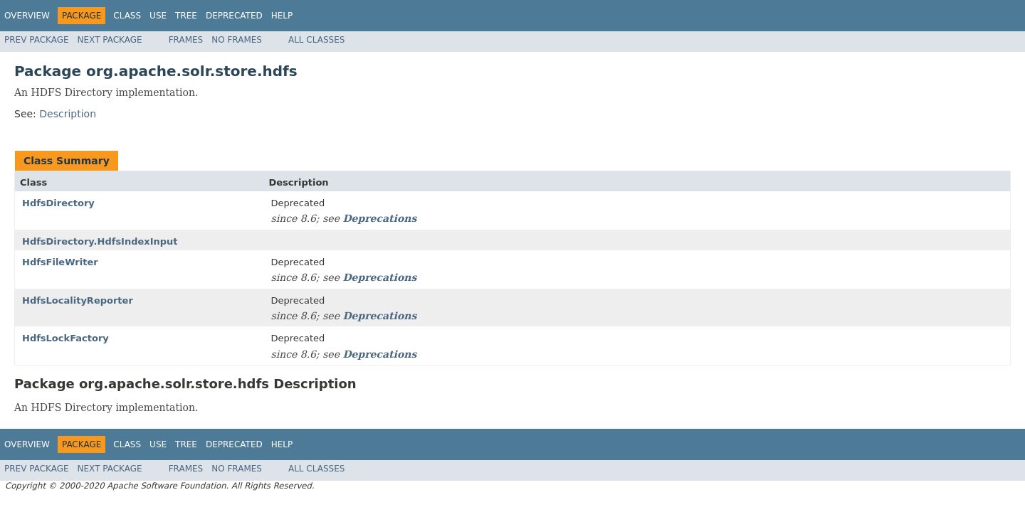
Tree (186, 16)
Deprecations (379, 218)
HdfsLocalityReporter (77, 300)
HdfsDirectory (58, 203)
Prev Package (36, 40)
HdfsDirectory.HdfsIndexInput (100, 241)
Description (67, 113)
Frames (186, 40)
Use (158, 16)
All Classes (316, 40)
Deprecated (234, 16)
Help (282, 16)
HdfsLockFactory (65, 338)
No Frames (236, 40)
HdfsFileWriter (60, 262)
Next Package (110, 40)
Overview (27, 16)
